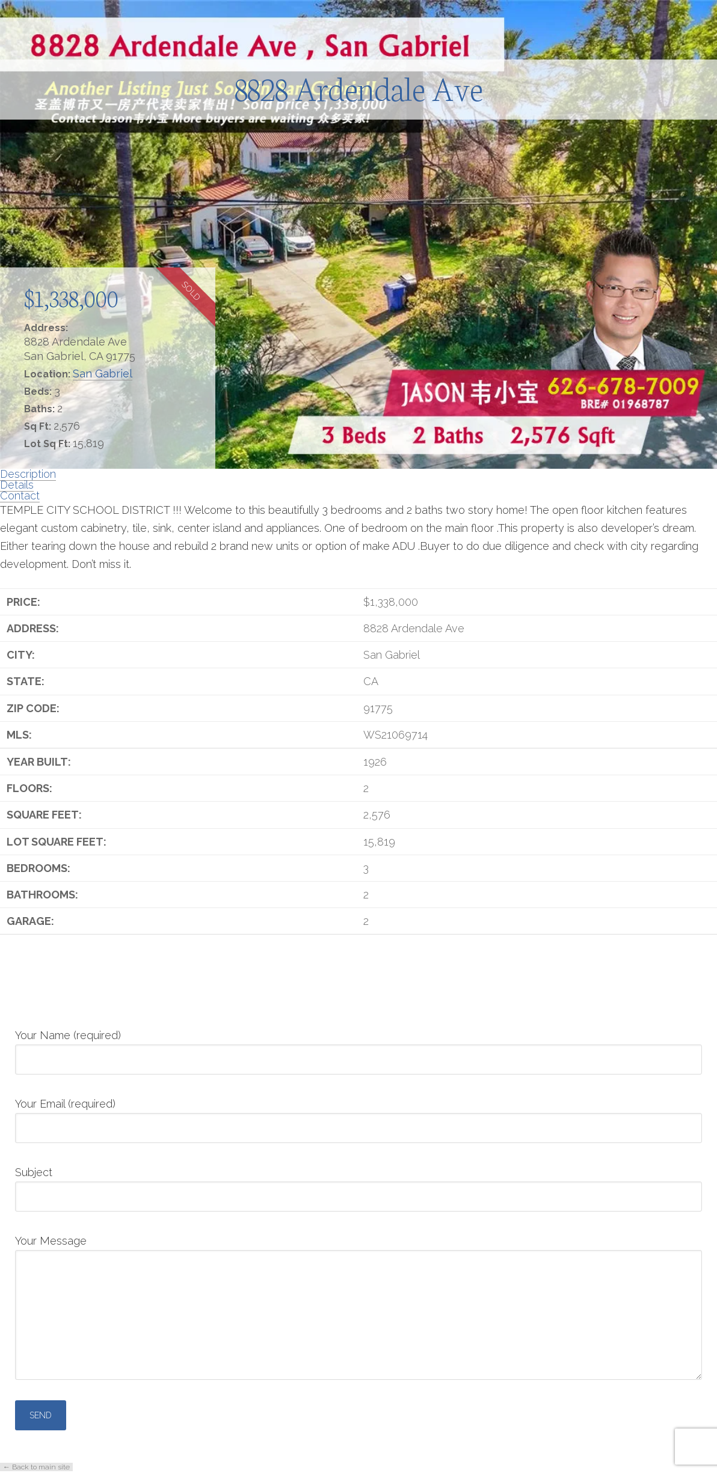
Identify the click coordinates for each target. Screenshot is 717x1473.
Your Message (358, 1249)
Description (28, 474)
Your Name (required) (358, 1048)
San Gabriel (102, 373)
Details (17, 484)
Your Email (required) (358, 1116)
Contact (20, 495)
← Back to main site (36, 1467)
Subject (358, 1185)
